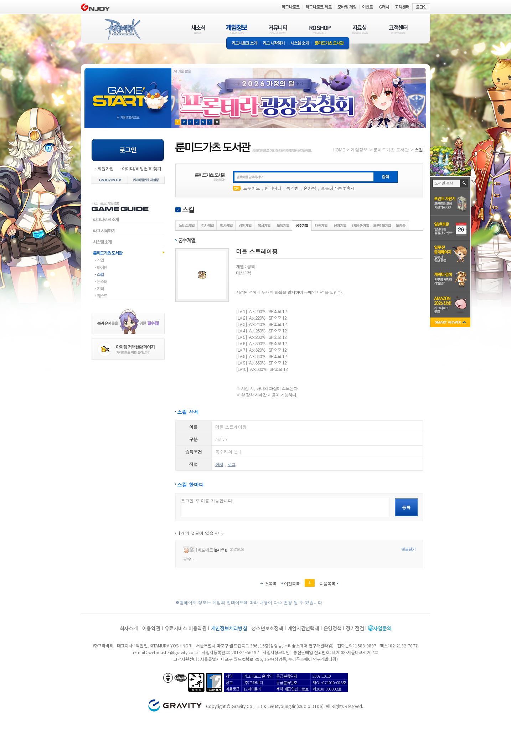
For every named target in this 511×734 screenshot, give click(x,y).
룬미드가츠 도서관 (331, 43)
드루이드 (251, 188)
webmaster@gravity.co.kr (173, 652)
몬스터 (128, 281)
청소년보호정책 (267, 628)
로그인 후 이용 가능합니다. (284, 507)
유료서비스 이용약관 (186, 628)
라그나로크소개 (243, 43)
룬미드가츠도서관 (128, 252)
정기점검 (355, 628)
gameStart (127, 91)
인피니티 (273, 188)
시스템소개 (300, 43)
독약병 (292, 188)
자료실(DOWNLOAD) (359, 29)
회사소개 (129, 628)
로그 (232, 464)
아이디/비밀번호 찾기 (141, 168)
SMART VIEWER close (451, 323)
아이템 (128, 267)
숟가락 (310, 188)
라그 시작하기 (274, 43)
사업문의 (382, 628)
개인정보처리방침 (229, 628)
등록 (406, 507)
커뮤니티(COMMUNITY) (278, 29)
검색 (464, 183)
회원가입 (105, 168)
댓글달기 (408, 549)
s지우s (220, 550)
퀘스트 (128, 296)
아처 (219, 464)
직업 (128, 260)
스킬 (128, 274)
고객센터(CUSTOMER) (398, 29)
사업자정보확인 (276, 652)
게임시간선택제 (303, 628)
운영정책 (333, 628)
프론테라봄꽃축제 (338, 188)
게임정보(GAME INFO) (236, 29)
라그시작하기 (128, 230)
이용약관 (151, 628)
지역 (128, 288)
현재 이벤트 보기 (217, 122)
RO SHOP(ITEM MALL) (320, 29)
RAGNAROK (122, 29)
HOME (339, 149)
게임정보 (359, 149)
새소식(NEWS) (198, 29)
